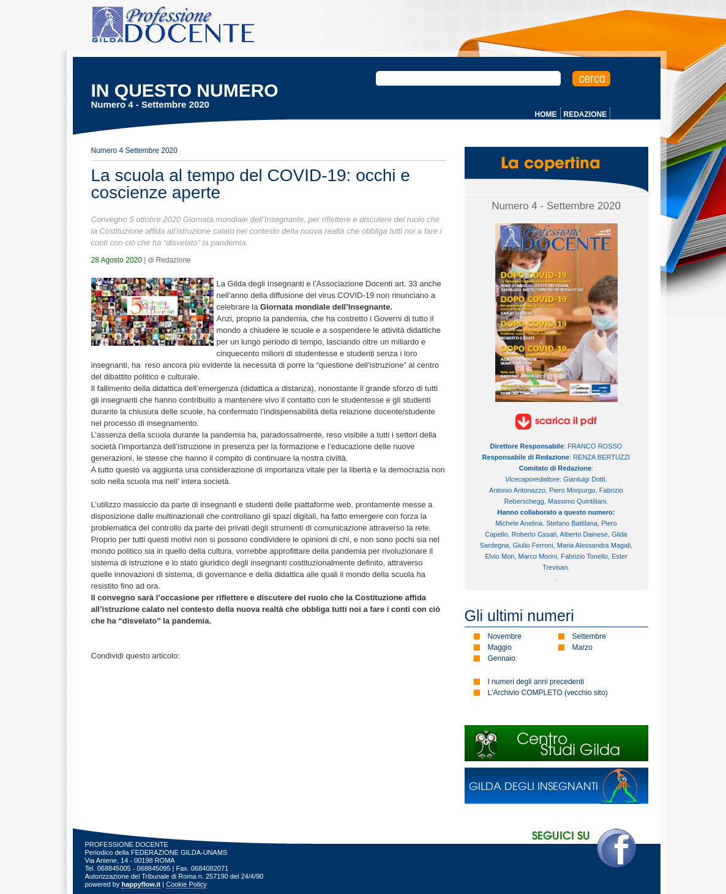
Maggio (500, 647)
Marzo (582, 647)
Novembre (505, 636)
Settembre (589, 636)
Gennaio (501, 658)
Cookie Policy (186, 884)
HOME (546, 114)
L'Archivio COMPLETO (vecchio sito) (548, 692)
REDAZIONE (585, 114)
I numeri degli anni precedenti (536, 681)
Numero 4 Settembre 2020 (134, 150)
